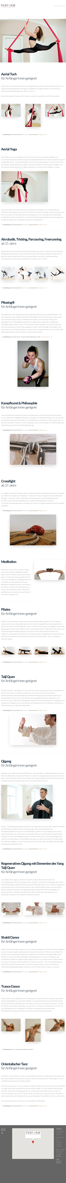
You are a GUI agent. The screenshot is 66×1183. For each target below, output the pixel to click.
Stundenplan (25, 134)
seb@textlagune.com (46, 337)
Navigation (59, 6)
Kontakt (57, 1159)
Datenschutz (58, 1162)
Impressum (58, 1161)
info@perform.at (42, 134)
